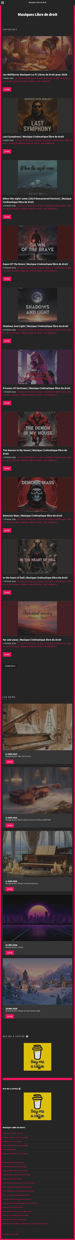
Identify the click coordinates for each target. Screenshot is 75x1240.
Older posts (9, 666)
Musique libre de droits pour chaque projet (17, 1211)
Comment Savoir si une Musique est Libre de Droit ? (20, 1203)
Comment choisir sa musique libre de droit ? (17, 1199)
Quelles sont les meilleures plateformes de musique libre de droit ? (25, 1223)
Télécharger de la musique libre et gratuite (17, 1187)
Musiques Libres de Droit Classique (15, 1167)
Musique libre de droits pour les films (15, 1171)
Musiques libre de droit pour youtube (15, 1145)
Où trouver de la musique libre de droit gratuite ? (19, 1183)
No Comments (43, 81)
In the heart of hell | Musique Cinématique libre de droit (35, 577)
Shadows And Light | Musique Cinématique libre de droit (35, 326)
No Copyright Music (9, 1149)
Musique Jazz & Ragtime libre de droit (15, 1215)
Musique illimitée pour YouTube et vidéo (16, 1175)
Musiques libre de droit (10, 1234)
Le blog (38, 140)
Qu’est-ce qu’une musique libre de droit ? (17, 1195)
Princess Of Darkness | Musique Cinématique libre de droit (36, 388)
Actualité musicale (24, 78)
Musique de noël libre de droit (13, 1133)
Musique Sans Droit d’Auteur (12, 1141)
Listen (7, 89)
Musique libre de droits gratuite (13, 1162)
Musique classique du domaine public (15, 1137)
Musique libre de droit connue (13, 1207)
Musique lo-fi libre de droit (22, 81)
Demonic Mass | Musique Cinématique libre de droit (32, 515)
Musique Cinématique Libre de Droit (15, 1154)
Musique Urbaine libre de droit (24, 143)
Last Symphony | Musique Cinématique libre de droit (33, 136)
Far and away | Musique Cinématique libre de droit (32, 639)
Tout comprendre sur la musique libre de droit (18, 1191)
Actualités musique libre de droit (51, 78)
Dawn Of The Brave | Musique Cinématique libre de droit (35, 264)
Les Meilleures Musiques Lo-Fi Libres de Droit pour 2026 (35, 74)
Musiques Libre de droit (37, 14)
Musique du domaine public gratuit (14, 1219)
